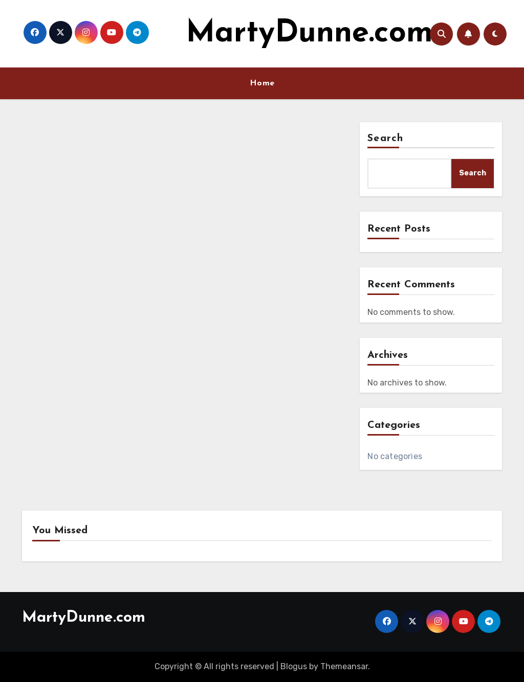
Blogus (293, 666)
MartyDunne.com (309, 33)
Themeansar (344, 666)
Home (262, 83)
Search (385, 138)
